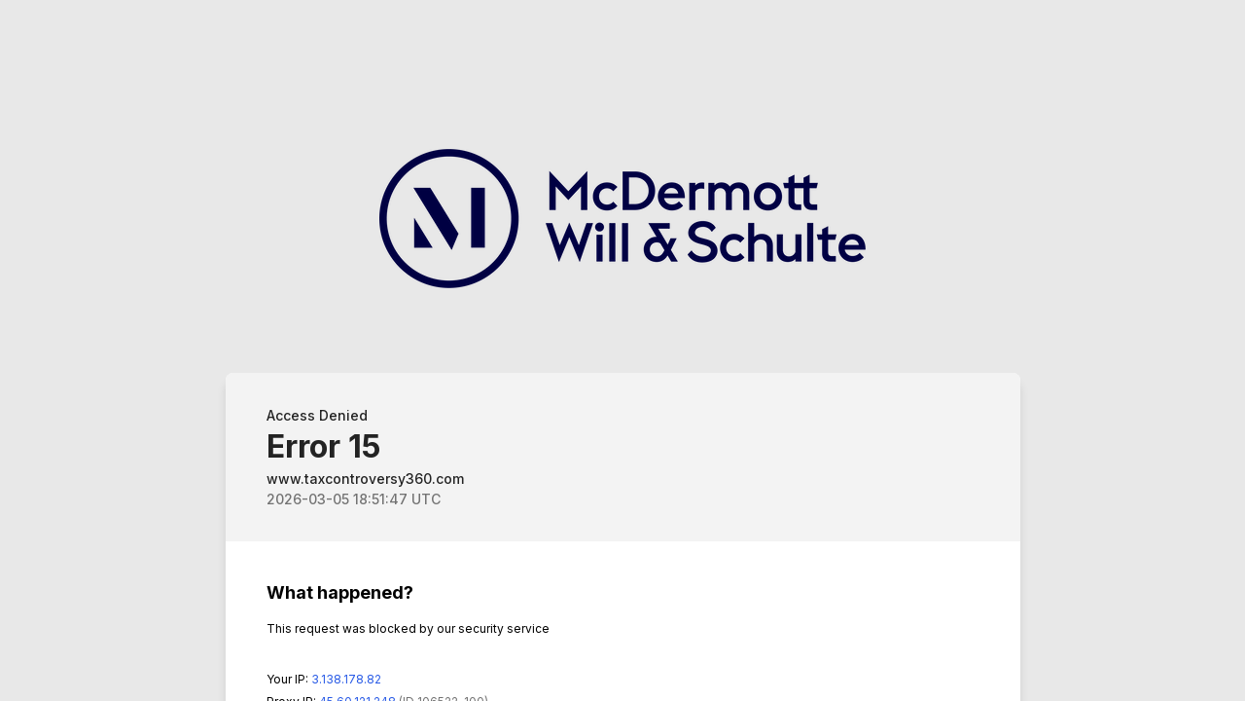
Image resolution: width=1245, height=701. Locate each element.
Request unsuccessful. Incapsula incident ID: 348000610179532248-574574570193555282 (622, 350)
